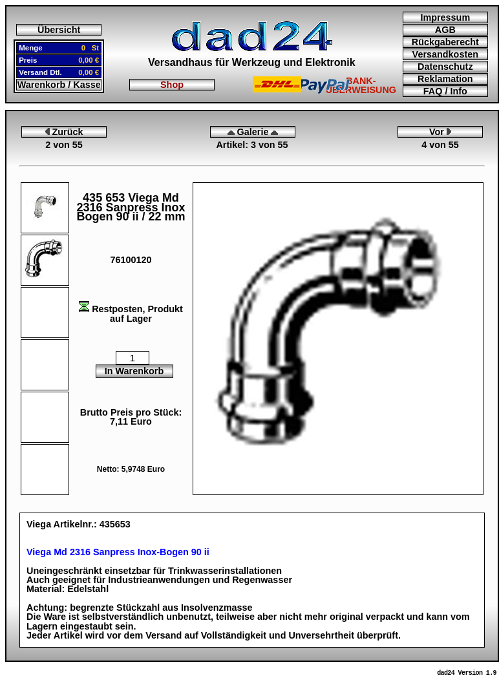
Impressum (445, 17)
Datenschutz (445, 66)
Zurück (64, 132)
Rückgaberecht (445, 42)
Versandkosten (445, 54)
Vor (440, 132)
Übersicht (58, 30)
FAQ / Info (445, 91)
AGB (445, 30)
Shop (172, 84)
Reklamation (445, 79)
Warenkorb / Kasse (59, 84)
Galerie (253, 132)
